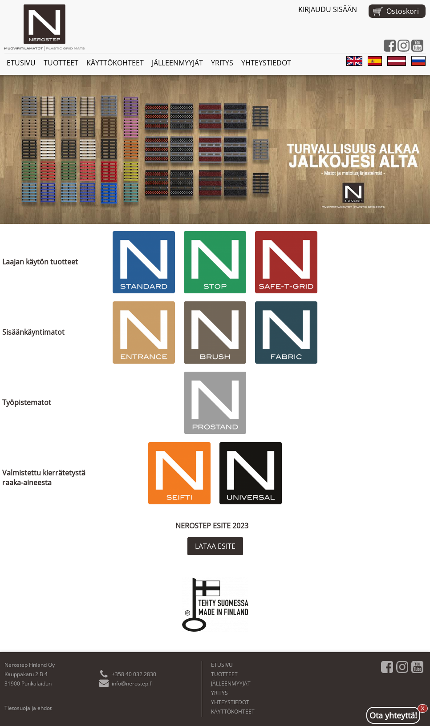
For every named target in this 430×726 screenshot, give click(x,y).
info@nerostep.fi (132, 683)
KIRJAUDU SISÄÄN (327, 9)
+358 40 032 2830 (134, 674)
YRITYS (222, 63)
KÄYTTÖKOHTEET (115, 63)
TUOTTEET (61, 63)
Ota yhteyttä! (393, 715)
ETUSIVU (21, 63)
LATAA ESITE (215, 546)
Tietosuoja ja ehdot (28, 708)
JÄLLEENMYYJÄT (177, 63)
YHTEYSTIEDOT (266, 63)
